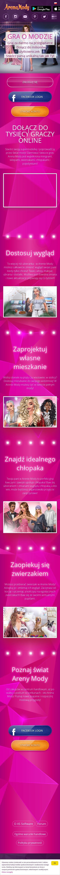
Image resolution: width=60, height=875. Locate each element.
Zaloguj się (30, 82)
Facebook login (30, 97)
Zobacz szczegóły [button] (7, 872)
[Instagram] (15, 16)
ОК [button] (55, 863)
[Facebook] (6, 16)
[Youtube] (25, 16)
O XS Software (23, 824)
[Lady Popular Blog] (54, 16)
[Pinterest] (35, 16)
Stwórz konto (30, 111)
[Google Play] (41, 9)
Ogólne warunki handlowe (30, 834)
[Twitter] (44, 16)
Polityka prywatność (30, 842)
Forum (41, 824)
